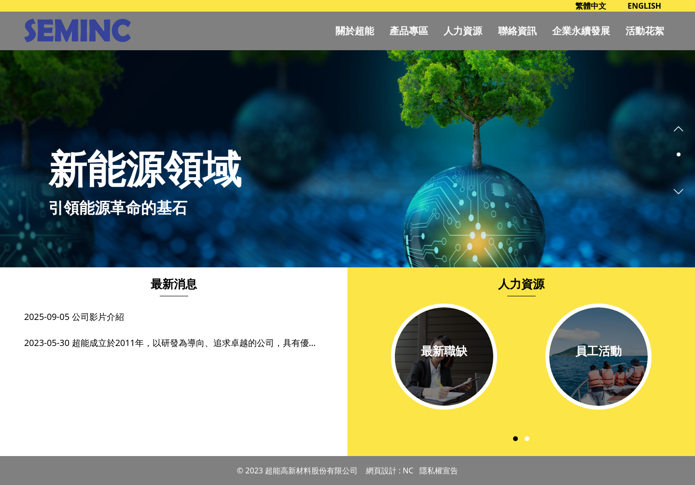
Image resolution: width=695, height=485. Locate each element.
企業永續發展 (581, 30)
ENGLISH (644, 5)
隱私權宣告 (438, 470)
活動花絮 (645, 30)
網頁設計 (381, 470)
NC (408, 470)
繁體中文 (590, 5)
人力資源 (463, 30)
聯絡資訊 (517, 30)
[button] (679, 154)
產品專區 (408, 30)
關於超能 (354, 30)
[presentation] (678, 127)
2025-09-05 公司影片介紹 (74, 316)
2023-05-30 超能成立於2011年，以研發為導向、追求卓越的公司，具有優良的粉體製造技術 (173, 342)
